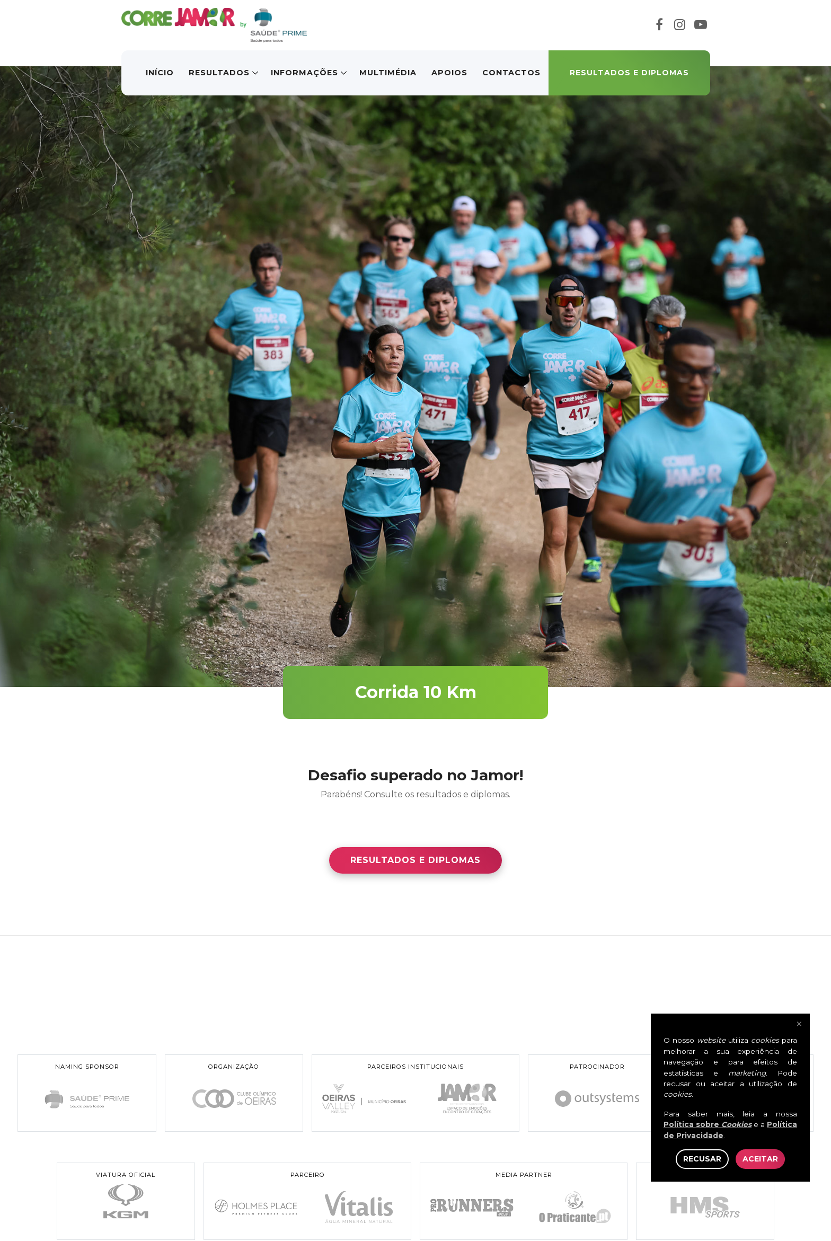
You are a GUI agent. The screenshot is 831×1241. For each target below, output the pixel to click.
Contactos (511, 72)
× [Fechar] (799, 1024)
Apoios (449, 72)
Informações (304, 72)
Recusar (702, 1159)
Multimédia (388, 72)
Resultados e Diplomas (629, 72)
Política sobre (708, 1124)
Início (160, 72)
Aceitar (760, 1159)
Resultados (219, 72)
